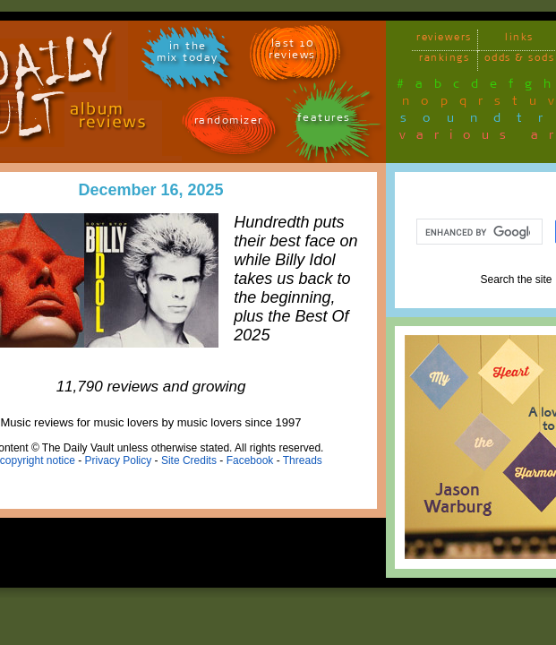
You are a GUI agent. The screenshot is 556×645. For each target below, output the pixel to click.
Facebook (250, 460)
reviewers (444, 39)
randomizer (228, 123)
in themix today (187, 55)
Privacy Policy (118, 460)
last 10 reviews (292, 52)
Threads (302, 460)
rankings (444, 60)
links (519, 39)
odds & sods (519, 60)
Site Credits (189, 460)
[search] (477, 232)
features (324, 120)
